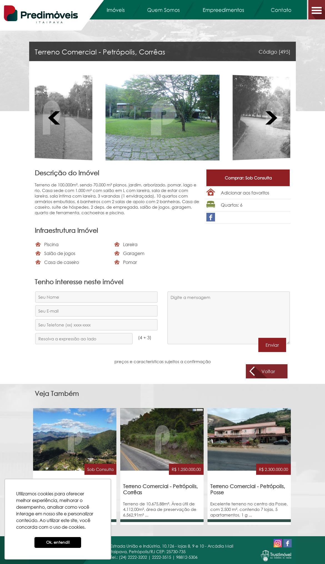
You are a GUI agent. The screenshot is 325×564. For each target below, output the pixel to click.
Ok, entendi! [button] (58, 542)
